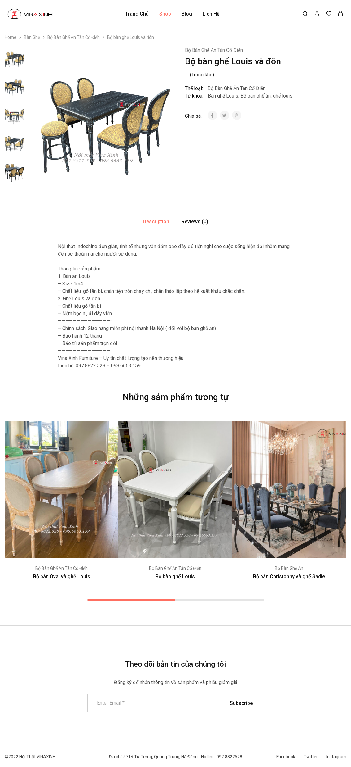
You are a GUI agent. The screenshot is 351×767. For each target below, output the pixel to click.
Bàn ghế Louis (223, 96)
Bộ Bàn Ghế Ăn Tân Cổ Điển (73, 37)
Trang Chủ (137, 14)
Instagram (336, 756)
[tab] (156, 222)
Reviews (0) (195, 222)
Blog (187, 14)
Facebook (285, 756)
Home (10, 37)
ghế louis (282, 96)
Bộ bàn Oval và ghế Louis (61, 576)
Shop (165, 14)
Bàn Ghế (32, 37)
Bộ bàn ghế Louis (175, 576)
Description (156, 222)
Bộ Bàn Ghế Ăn (289, 568)
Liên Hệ (211, 14)
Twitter (311, 756)
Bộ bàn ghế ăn (255, 96)
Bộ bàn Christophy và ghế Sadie (289, 576)
